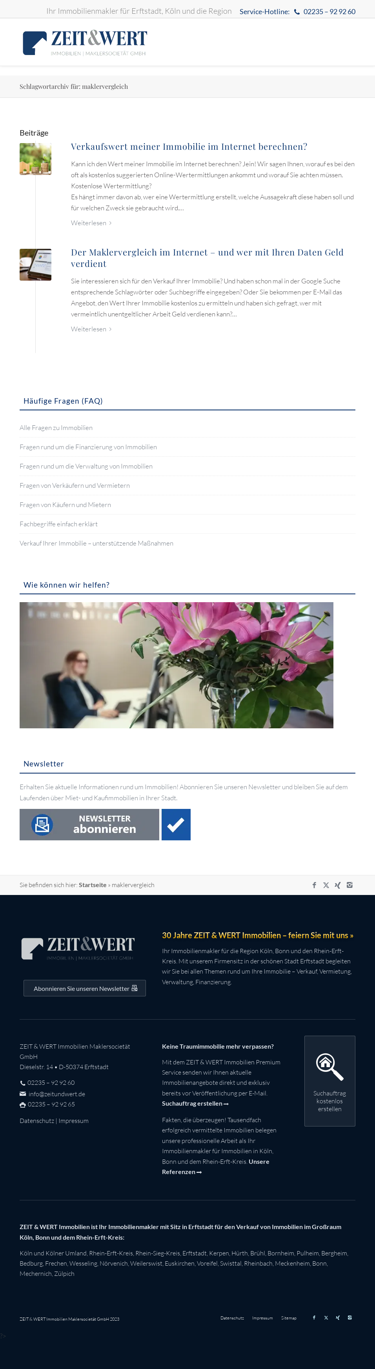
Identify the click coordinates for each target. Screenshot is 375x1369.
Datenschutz (37, 1121)
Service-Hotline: (297, 12)
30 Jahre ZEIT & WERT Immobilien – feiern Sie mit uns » (258, 935)
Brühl (257, 1253)
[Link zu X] (326, 885)
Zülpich (64, 1273)
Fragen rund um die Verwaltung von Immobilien (86, 466)
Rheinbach (258, 1263)
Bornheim (281, 1253)
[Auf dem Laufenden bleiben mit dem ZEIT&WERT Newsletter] (85, 988)
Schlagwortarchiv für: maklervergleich (74, 86)
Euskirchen (180, 1263)
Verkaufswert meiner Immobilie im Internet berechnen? (189, 146)
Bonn (319, 1263)
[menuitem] (295, 12)
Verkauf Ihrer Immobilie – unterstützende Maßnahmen (96, 543)
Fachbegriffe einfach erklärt (59, 524)
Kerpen (219, 1253)
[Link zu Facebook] (314, 885)
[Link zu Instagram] (349, 885)
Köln (26, 1253)
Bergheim (334, 1253)
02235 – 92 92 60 (51, 1082)
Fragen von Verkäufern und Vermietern (75, 485)
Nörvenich (114, 1263)
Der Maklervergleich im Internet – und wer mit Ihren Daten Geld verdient (207, 257)
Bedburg (31, 1263)
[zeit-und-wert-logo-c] (85, 42)
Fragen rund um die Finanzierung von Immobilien (88, 447)
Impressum (73, 1121)
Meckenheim (292, 1263)
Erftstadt (194, 1253)
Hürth (239, 1253)
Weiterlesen (93, 223)
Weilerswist (146, 1263)
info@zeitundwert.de (56, 1094)
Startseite (93, 884)
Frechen (56, 1263)
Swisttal (231, 1263)
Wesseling (83, 1263)
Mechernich (36, 1273)
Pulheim (308, 1253)
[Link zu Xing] (338, 885)
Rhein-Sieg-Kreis (157, 1253)
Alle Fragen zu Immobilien (56, 427)
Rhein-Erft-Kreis (111, 1253)
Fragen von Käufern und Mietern (65, 504)
